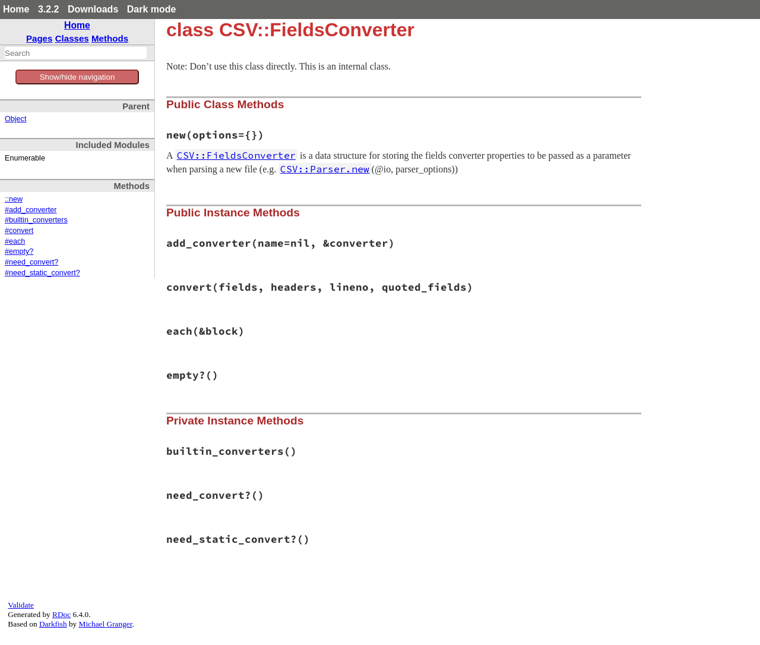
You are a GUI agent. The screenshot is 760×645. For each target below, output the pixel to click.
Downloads (93, 9)
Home (16, 9)
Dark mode (151, 9)
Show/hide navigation (77, 77)
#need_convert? (31, 262)
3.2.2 (48, 9)
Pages (39, 38)
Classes (72, 38)
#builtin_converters (36, 220)
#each (15, 241)
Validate (21, 604)
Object (15, 119)
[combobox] (76, 53)
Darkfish (53, 623)
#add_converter (31, 210)
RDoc (61, 614)
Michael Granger (105, 623)
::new (14, 199)
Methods (109, 38)
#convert (19, 230)
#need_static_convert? (42, 273)
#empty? (19, 251)
